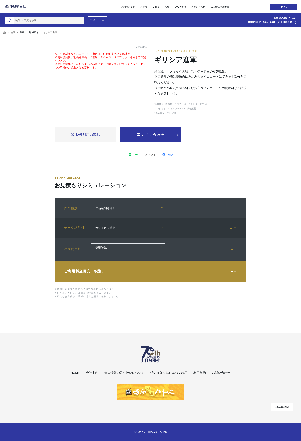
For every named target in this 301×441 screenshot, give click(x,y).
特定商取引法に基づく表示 (168, 372)
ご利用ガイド (128, 7)
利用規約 (200, 372)
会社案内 (92, 372)
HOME (75, 373)
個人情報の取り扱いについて (124, 372)
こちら (292, 18)
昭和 (22, 32)
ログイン (283, 6)
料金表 (143, 7)
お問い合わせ (198, 7)
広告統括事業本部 (220, 7)
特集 (167, 7)
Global (156, 7)
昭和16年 (34, 32)
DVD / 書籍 (180, 7)
